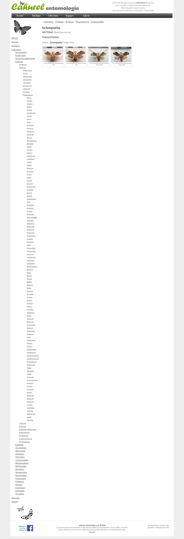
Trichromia (30, 383)
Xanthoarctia (31, 414)
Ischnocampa (31, 248)
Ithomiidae (20, 457)
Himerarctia (30, 230)
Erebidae (19, 62)
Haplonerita (30, 223)
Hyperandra (30, 233)
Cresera (29, 162)
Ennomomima (31, 187)
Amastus (29, 104)
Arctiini (25, 73)
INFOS (15, 38)
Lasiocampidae (21, 460)
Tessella (29, 374)
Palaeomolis (30, 313)
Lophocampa (31, 263)
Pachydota (30, 309)
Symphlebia (30, 408)
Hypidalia (30, 239)
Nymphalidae (20, 475)
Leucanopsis (30, 260)
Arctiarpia (30, 128)
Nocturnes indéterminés (25, 58)
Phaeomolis (30, 334)
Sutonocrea (30, 402)
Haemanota (30, 214)
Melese (29, 273)
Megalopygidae (21, 463)
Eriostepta (30, 190)
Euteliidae (19, 445)
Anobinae (23, 64)
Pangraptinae (24, 442)
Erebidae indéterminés (27, 429)
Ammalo (29, 110)
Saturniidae (20, 488)
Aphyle (29, 119)
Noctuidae (19, 469)
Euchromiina (27, 86)
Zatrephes (30, 420)
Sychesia (29, 405)
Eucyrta (29, 193)
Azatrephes (30, 134)
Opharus (29, 306)
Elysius (29, 174)
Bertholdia (30, 144)
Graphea (29, 211)
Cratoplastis (30, 159)
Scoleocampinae (25, 439)
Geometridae (20, 448)
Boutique (36, 15)
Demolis (29, 165)
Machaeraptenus (32, 266)
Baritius (29, 137)
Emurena (30, 184)
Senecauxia (30, 399)
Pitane (29, 337)
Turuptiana (30, 389)
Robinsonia (30, 371)
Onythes (29, 297)
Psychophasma (31, 362)
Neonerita (30, 285)
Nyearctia (30, 291)
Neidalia (29, 282)
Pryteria (29, 346)
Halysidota (30, 220)
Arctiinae (22, 68)
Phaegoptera (31, 331)
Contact (92, 532)
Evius (28, 202)
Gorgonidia (30, 208)
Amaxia (29, 107)
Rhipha (29, 368)
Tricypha (29, 386)
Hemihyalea (30, 227)
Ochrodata (30, 294)
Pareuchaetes (31, 325)
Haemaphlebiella (32, 217)
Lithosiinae (26, 89)
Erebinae (22, 426)
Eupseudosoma (31, 199)
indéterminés (27, 70)
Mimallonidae (20, 466)
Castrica (29, 153)
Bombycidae (20, 55)
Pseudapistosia (31, 349)
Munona (29, 279)
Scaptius (29, 392)
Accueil (19, 15)
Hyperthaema (31, 236)
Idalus (29, 245)
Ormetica (30, 303)
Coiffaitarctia (31, 156)
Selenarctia (30, 395)
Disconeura (30, 171)
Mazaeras (30, 270)
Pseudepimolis (31, 352)
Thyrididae (19, 494)
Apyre (29, 122)
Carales (29, 147)
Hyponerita (30, 242)
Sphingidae (20, 491)
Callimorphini (27, 76)
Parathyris (30, 322)
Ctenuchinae (27, 79)
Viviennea (30, 411)
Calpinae (22, 423)
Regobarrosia (31, 365)
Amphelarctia (31, 113)
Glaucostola (30, 205)
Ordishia (29, 300)
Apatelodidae (21, 52)
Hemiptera (19, 454)
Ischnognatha (31, 251)
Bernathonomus (32, 141)
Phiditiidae (19, 482)
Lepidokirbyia (31, 257)
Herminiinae (23, 436)
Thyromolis (30, 377)
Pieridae (18, 485)
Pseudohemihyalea (33, 359)
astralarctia (30, 131)
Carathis (29, 150)
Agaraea (29, 101)
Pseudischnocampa (33, 356)
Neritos (29, 288)
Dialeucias (30, 168)
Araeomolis (30, 125)
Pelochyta (30, 328)
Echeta (29, 177)
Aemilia (29, 98)
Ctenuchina (27, 83)
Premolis (29, 343)
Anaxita (29, 116)
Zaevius (29, 417)
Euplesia (29, 196)
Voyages (70, 15)
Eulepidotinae (24, 433)
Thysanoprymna (32, 380)
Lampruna (30, 254)
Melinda (29, 276)
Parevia (29, 316)
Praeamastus (31, 340)
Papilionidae (20, 478)
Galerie (86, 15)
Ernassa (29, 180)
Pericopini (26, 92)
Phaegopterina (28, 95)
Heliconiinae (20, 451)
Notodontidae (21, 472)
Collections (53, 15)
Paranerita (30, 319)
